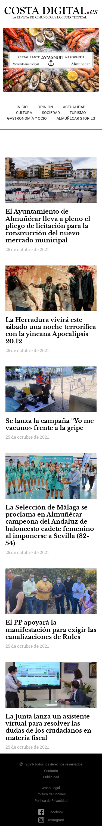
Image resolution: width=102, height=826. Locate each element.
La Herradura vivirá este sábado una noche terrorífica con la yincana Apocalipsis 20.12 (50, 330)
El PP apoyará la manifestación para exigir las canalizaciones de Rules (50, 630)
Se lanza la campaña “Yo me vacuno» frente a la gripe (49, 424)
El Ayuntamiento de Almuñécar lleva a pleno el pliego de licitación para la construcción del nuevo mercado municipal (47, 226)
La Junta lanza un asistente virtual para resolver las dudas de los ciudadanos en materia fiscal (48, 727)
